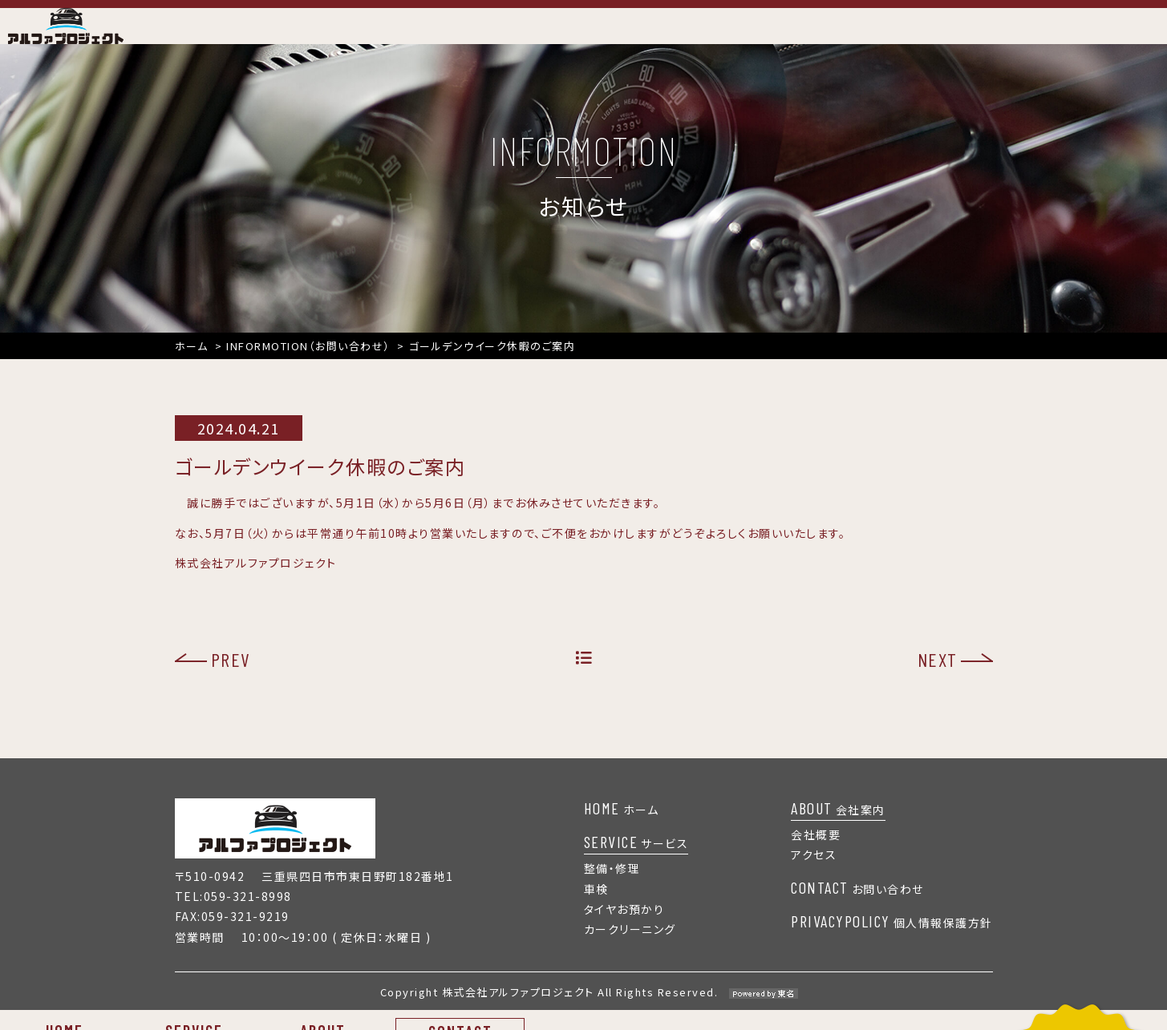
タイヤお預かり (624, 929)
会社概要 (816, 854)
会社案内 (838, 828)
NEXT (938, 679)
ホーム (192, 365)
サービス (636, 861)
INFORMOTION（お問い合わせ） (308, 365)
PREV (230, 679)
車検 (596, 908)
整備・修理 (612, 888)
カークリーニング (630, 949)
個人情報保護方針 (892, 943)
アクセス (814, 874)
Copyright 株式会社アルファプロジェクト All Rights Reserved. (584, 1012)
